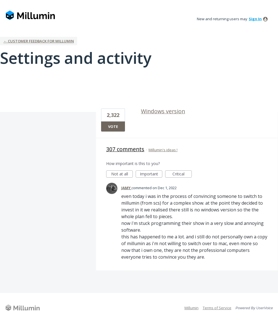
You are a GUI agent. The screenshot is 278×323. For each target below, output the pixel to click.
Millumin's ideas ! (163, 149)
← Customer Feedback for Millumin (38, 41)
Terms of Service (217, 307)
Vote (113, 126)
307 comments (125, 149)
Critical (182, 174)
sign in (255, 18)
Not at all (122, 174)
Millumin (191, 307)
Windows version (163, 111)
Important (151, 174)
